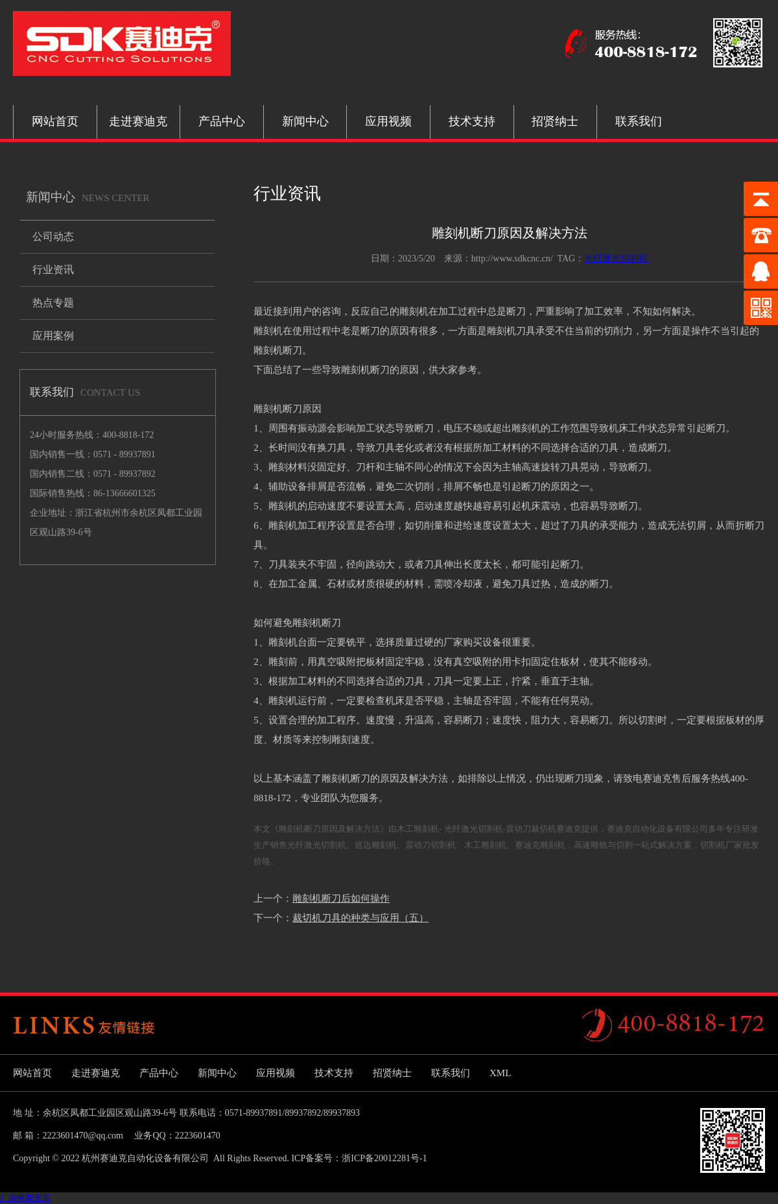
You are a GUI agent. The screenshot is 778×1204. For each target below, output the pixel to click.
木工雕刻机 (485, 845)
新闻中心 (305, 121)
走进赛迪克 (138, 121)
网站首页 (55, 121)
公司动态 (53, 236)
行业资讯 (53, 269)
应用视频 (388, 121)
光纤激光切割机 (616, 258)
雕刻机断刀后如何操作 (341, 898)
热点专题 (53, 302)
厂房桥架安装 (25, 1198)
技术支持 (472, 121)
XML (500, 1073)
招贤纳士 (555, 121)
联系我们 (638, 121)
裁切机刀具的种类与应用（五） (360, 918)
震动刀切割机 (430, 845)
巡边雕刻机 (376, 845)
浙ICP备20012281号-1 (384, 1158)
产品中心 (221, 121)
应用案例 (53, 335)
